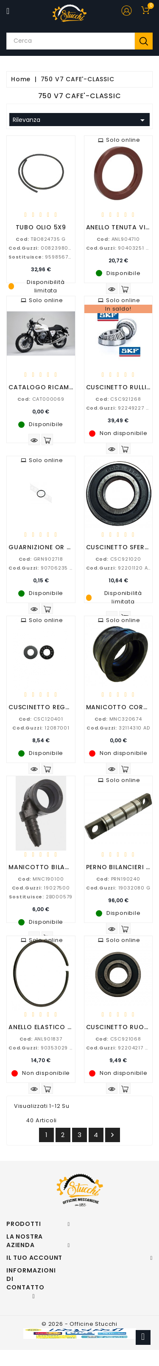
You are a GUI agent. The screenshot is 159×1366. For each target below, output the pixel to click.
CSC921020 (118, 559)
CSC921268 (118, 399)
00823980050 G (46, 248)
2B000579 (41, 896)
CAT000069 (40, 399)
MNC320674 (118, 719)
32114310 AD (118, 727)
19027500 (41, 887)
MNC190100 (41, 879)
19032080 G (118, 887)
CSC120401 (41, 719)
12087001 (40, 727)
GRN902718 (41, 559)
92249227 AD (119, 408)
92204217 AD (119, 1047)
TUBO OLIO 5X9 (41, 227)
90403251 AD (119, 248)
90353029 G (41, 1047)
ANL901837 (41, 1039)
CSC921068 (118, 1039)
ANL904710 (118, 239)
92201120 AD (118, 568)
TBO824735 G (41, 239)
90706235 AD (42, 568)
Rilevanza (80, 120)
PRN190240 (118, 879)
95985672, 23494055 (54, 256)
